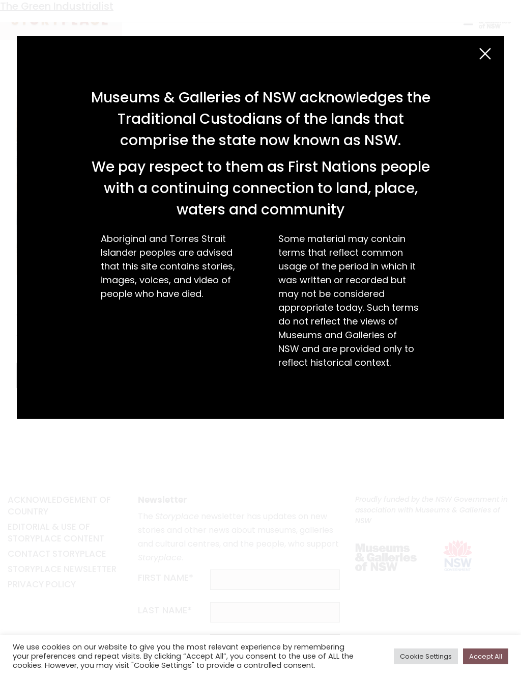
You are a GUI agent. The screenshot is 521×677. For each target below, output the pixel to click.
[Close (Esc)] (485, 53)
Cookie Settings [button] (426, 656)
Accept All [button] (485, 656)
